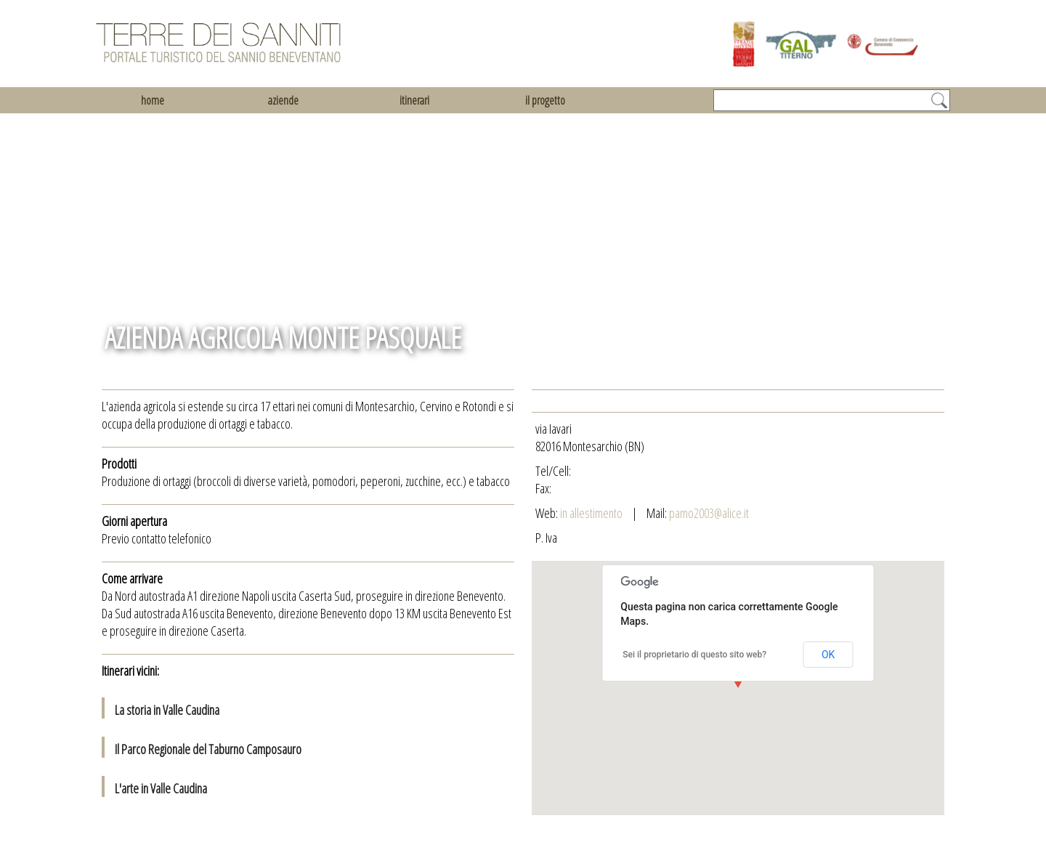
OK (828, 654)
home (152, 100)
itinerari (414, 100)
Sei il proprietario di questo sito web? (694, 655)
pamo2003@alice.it (709, 513)
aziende (283, 100)
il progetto (545, 100)
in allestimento (592, 513)
